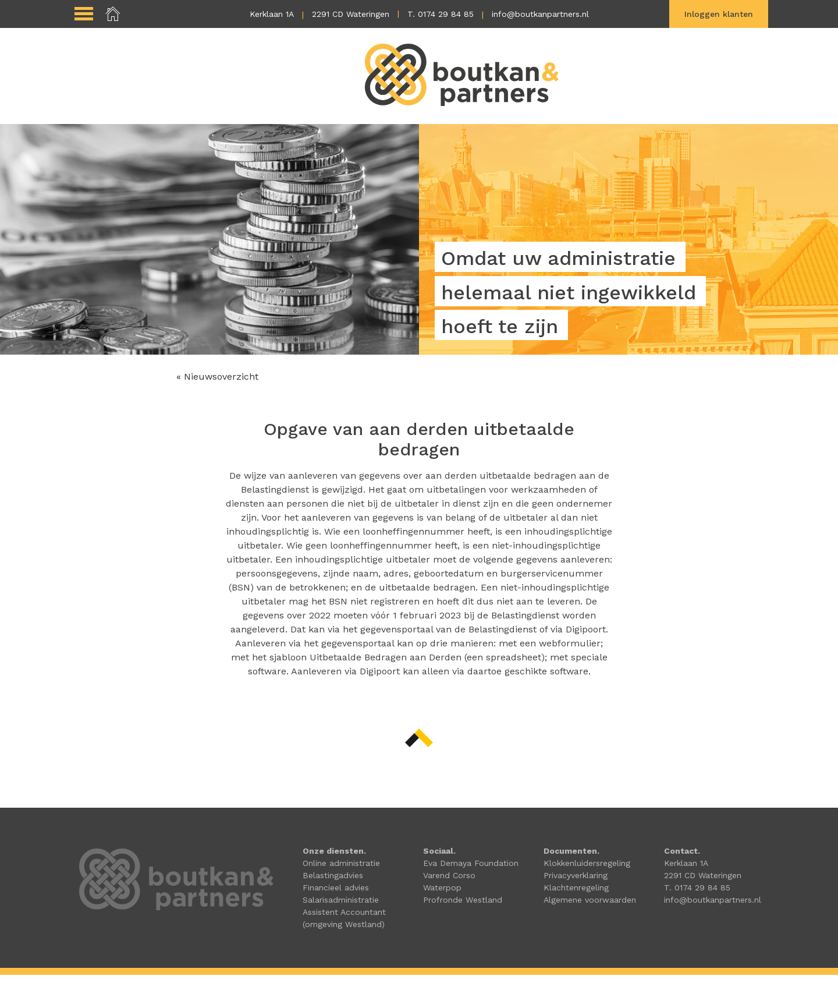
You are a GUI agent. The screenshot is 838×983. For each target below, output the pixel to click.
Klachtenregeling (576, 895)
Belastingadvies (333, 883)
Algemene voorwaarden (590, 908)
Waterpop (442, 895)
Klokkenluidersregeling (587, 871)
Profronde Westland (462, 908)
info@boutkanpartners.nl (540, 14)
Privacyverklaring (576, 883)
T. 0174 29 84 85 (440, 14)
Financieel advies (336, 895)
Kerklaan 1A (272, 14)
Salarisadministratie (341, 908)
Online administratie (341, 871)
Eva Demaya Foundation (471, 871)
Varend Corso (449, 883)
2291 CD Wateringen (350, 14)
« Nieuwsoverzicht (217, 384)
